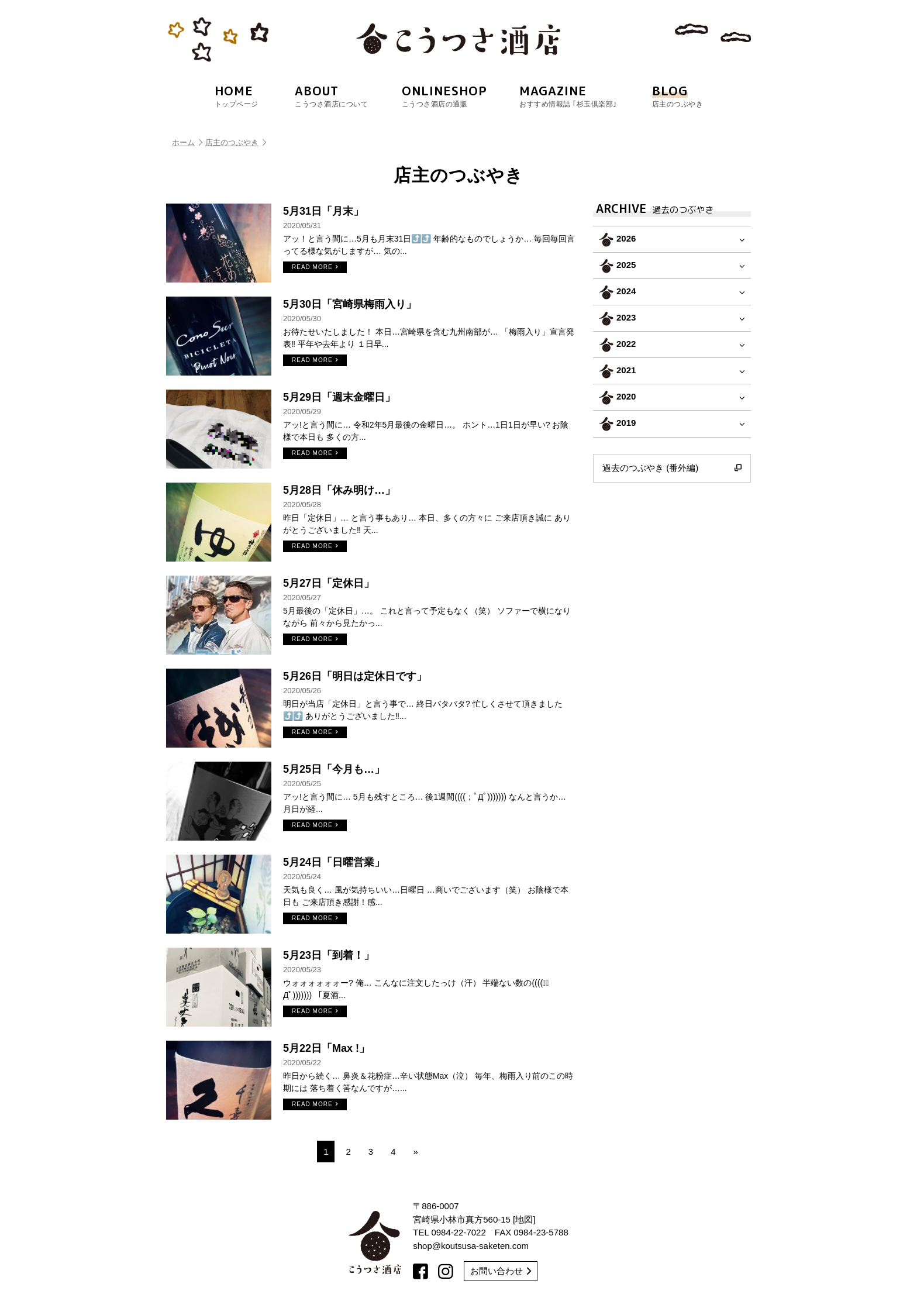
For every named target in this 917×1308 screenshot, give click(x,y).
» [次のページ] (415, 1151)
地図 (524, 1219)
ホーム (187, 142)
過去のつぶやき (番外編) (672, 468)
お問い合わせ (500, 1271)
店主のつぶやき (235, 142)
